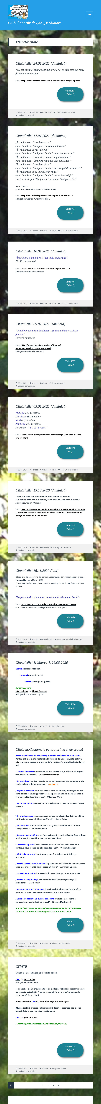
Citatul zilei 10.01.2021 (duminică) (41, 251)
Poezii (44, 726)
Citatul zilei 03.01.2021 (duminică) (41, 406)
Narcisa (35, 112)
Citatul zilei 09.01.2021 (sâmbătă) (40, 324)
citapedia (55, 726)
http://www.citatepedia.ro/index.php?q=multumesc (47, 195)
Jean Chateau (30, 1017)
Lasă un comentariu (26, 115)
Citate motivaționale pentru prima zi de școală (49, 749)
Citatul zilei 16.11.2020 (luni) (37, 571)
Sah (49, 112)
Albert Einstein (39, 691)
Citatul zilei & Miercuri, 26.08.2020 (42, 662)
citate (58, 112)
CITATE (21, 966)
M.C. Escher (29, 979)
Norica (34, 726)
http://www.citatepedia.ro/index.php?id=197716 (45, 268)
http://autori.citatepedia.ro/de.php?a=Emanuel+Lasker (48, 604)
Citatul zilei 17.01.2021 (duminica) (41, 136)
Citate (44, 112)
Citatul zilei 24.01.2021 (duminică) (41, 63)
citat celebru (22, 691)
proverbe (61, 383)
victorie (71, 112)
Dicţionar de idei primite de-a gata (52, 1001)
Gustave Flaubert (24, 1001)
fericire (64, 112)
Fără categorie (56, 547)
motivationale (64, 943)
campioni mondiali (65, 639)
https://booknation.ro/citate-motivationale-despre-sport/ (50, 80)
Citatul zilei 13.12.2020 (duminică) (41, 490)
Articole (45, 547)
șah (81, 639)
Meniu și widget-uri (89, 15)
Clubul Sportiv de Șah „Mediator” (35, 23)
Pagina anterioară (11, 1085)
